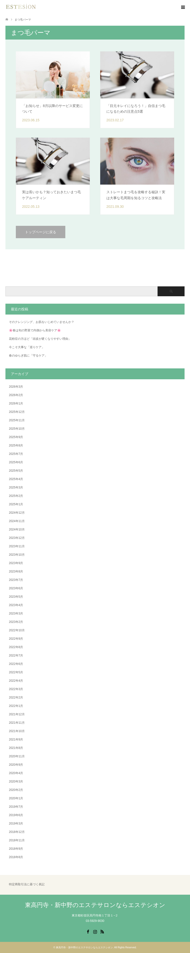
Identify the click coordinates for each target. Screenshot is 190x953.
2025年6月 (16, 462)
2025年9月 (16, 437)
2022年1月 (16, 706)
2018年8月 (16, 857)
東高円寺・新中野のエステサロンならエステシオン (95, 905)
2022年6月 (16, 664)
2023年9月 (16, 563)
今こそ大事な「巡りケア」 (27, 347)
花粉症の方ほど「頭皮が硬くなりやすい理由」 (40, 338)
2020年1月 (16, 798)
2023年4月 (16, 605)
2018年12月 (17, 832)
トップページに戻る (40, 232)
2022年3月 (16, 689)
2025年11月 (17, 420)
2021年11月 (17, 722)
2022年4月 (16, 680)
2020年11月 (17, 756)
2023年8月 (16, 571)
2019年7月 (16, 806)
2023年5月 (16, 596)
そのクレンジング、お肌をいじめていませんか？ (41, 322)
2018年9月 (16, 848)
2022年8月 (16, 647)
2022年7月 (16, 655)
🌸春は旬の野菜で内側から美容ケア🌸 (35, 330)
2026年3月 (16, 386)
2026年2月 (16, 395)
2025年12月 (17, 412)
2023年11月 (17, 546)
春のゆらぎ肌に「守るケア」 (28, 355)
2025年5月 (16, 470)
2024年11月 (17, 521)
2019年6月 (16, 815)
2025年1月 (16, 504)
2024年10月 (17, 529)
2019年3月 (16, 823)
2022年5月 (16, 672)
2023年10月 (17, 554)
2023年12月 (17, 538)
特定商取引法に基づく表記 (27, 885)
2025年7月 (16, 454)
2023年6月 (16, 588)
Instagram (95, 931)
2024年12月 (17, 512)
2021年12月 (17, 714)
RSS (102, 931)
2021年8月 (16, 748)
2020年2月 (16, 790)
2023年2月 (16, 622)
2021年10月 (17, 731)
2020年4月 (16, 773)
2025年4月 (16, 479)
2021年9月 (16, 739)
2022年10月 (17, 630)
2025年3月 (16, 487)
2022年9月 (16, 638)
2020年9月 (16, 764)
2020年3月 (16, 781)
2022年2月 (16, 697)
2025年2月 (16, 496)
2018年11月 (17, 840)
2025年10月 (17, 428)
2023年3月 (16, 613)
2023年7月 (16, 580)
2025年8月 (16, 445)
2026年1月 (16, 403)
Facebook (88, 931)
